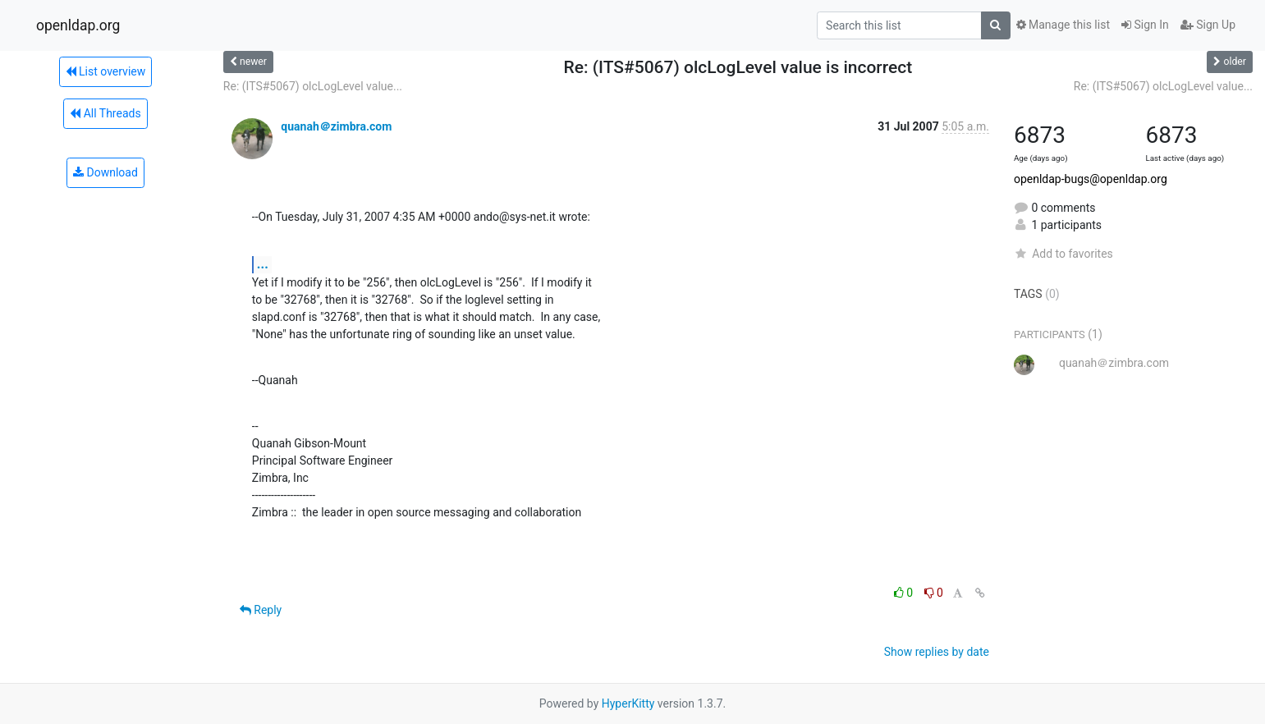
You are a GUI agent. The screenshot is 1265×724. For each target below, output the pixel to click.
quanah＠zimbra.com (336, 126)
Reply (261, 609)
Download (105, 172)
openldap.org (78, 25)
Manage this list (1063, 24)
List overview (106, 71)
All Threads (105, 113)
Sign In (1145, 24)
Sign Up (1207, 24)
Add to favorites (1063, 253)
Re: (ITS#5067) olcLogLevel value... (312, 86)
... (262, 264)
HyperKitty (628, 703)
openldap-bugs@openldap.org (1090, 179)
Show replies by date (936, 651)
